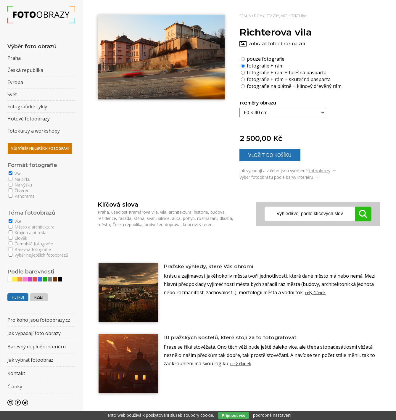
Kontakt (16, 373)
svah (151, 218)
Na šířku (19, 179)
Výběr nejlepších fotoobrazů (38, 255)
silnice (164, 218)
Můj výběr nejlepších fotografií (40, 148)
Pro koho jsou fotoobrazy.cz (38, 320)
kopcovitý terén (198, 224)
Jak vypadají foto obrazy (34, 333)
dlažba (226, 218)
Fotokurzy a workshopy (33, 131)
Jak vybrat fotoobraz (30, 360)
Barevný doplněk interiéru (36, 346)
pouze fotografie (262, 58)
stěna (139, 218)
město (104, 224)
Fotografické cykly (27, 106)
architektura (180, 212)
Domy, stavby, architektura (280, 15)
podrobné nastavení (272, 415)
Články (14, 386)
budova (217, 212)
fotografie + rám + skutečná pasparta (286, 79)
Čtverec (19, 190)
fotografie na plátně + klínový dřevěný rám (291, 85)
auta (176, 218)
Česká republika (127, 224)
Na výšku (20, 185)
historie (201, 212)
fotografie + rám (262, 65)
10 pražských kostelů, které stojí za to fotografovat (244, 337)
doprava (173, 224)
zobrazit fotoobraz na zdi (277, 43)
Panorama (22, 196)
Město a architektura (31, 227)
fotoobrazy (319, 170)
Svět (12, 94)
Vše (15, 173)
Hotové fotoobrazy (28, 118)
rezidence (107, 218)
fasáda (124, 218)
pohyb (189, 218)
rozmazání (207, 218)
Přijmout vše (233, 415)
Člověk (18, 238)
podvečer (153, 224)
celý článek (317, 293)
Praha (245, 15)
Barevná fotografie (30, 249)
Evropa (15, 82)
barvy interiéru (299, 177)
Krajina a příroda (27, 232)
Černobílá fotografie (31, 244)
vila (163, 212)
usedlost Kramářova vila (134, 212)
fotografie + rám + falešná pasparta (283, 72)
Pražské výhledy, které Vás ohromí (218, 266)
